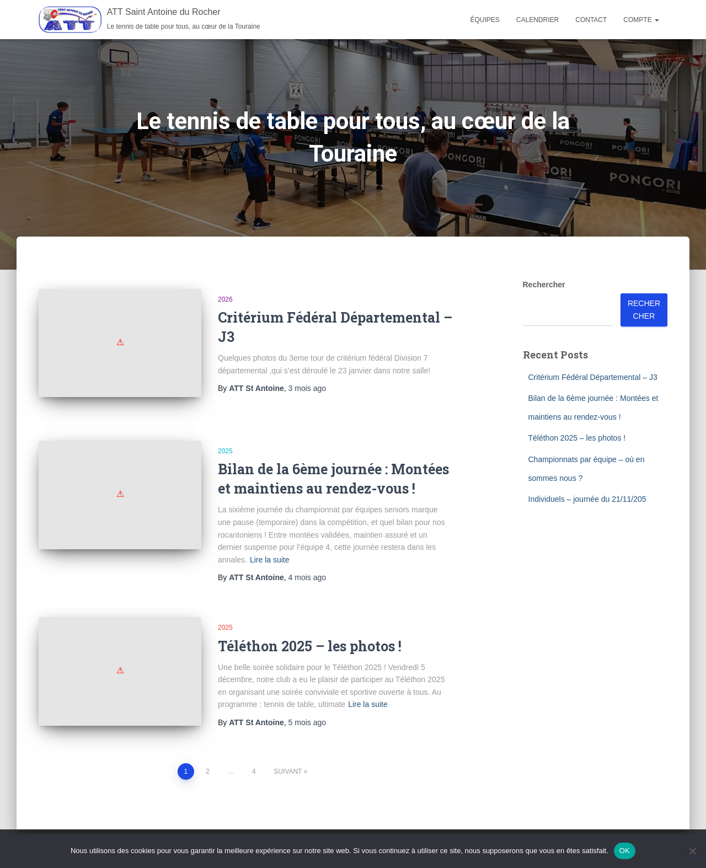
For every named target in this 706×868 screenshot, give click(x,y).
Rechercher (544, 284)
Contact (591, 20)
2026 (225, 299)
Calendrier (537, 20)
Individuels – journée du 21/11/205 (587, 499)
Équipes (485, 20)
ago (307, 388)
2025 (225, 440)
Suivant (288, 754)
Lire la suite (270, 549)
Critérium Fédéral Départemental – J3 (592, 377)
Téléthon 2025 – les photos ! (310, 635)
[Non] (692, 850)
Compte (641, 20)
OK (624, 850)
